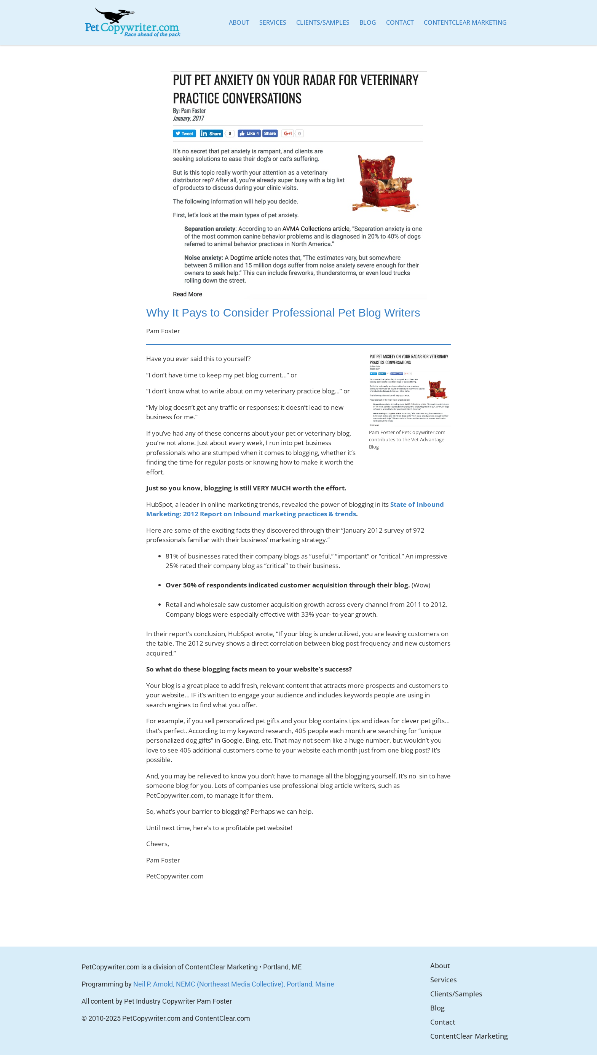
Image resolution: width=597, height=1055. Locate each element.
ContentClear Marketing (465, 22)
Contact (400, 22)
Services (272, 22)
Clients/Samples (323, 22)
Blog (367, 22)
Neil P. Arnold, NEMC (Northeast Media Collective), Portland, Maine (233, 984)
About (239, 22)
